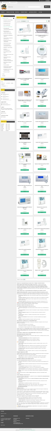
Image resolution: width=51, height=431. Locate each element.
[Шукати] (40, 7)
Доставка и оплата (33, 12)
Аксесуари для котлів (7, 23)
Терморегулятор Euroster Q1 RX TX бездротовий (25, 57)
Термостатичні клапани (7, 43)
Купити (25, 40)
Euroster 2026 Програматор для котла (42, 121)
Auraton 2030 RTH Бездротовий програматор (24, 35)
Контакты (17, 12)
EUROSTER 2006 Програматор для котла (42, 78)
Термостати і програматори (8, 26)
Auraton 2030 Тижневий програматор (42, 142)
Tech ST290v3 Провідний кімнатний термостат (25, 143)
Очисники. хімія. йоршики (8, 33)
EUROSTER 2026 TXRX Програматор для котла (42, 186)
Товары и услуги (9, 12)
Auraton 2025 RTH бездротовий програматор (41, 228)
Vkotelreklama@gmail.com (6, 104)
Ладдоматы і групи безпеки (8, 47)
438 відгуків (42, 0)
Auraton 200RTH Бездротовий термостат (25, 228)
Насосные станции (7, 71)
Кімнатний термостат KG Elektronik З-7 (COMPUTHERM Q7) (41, 35)
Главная (2, 12)
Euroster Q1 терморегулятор (42, 56)
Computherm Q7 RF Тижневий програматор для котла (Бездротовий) (24, 79)
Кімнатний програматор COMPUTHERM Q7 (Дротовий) (24, 207)
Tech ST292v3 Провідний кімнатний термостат (25, 164)
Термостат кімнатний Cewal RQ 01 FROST (42, 163)
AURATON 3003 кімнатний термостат (42, 249)
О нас (40, 12)
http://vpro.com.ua (5, 103)
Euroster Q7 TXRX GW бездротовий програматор (42, 100)
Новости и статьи (3, 413)
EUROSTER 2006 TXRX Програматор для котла (25, 186)
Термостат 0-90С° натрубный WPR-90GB (42, 270)
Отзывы (3, 75)
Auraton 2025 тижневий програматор (25, 249)
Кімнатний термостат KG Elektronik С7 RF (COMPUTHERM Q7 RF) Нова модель (25, 100)
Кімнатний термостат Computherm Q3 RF (25, 121)
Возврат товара (24, 12)
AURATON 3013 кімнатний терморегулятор (24, 270)
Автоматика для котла (7, 21)
